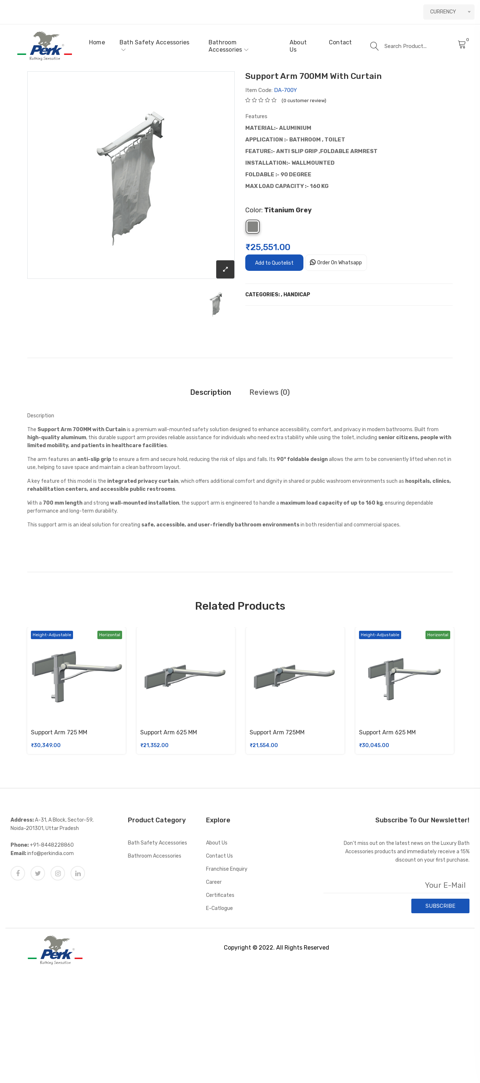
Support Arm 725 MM (59, 732)
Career (214, 882)
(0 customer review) (304, 100)
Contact (340, 42)
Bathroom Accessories (229, 46)
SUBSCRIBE (440, 906)
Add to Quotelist (274, 263)
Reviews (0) (269, 392)
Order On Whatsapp (339, 263)
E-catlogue (219, 908)
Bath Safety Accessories (155, 45)
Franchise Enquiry (226, 869)
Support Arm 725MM (277, 732)
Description (210, 392)
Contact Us (219, 856)
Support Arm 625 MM (168, 732)
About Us (298, 46)
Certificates (220, 895)
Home (97, 42)
